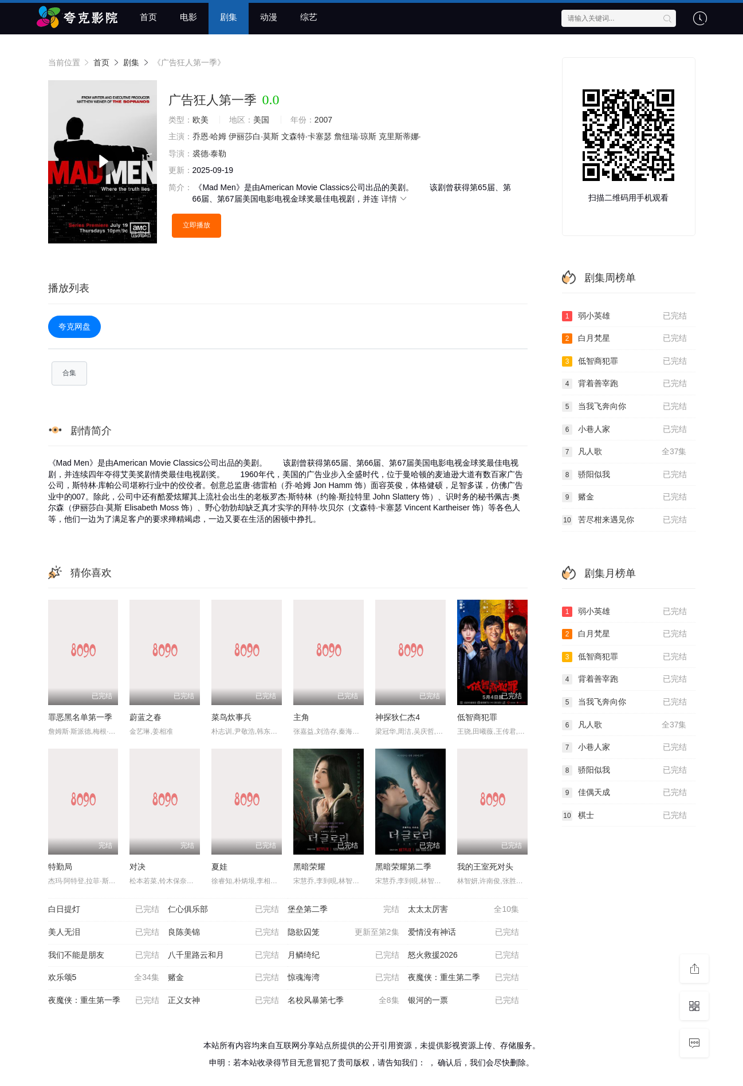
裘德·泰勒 (209, 153)
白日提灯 (103, 909)
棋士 (624, 815)
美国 (261, 119)
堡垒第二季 (343, 909)
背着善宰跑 (624, 383)
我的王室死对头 (485, 866)
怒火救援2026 (463, 955)
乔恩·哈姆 (209, 136)
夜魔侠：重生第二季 (463, 977)
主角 (301, 717)
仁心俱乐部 (223, 909)
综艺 (308, 17)
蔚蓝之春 (145, 717)
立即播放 (196, 225)
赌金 (223, 977)
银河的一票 (463, 1000)
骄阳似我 (624, 475)
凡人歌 (624, 452)
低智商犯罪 (477, 717)
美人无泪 (103, 932)
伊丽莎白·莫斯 (254, 136)
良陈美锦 (223, 932)
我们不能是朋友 (103, 955)
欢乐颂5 (103, 977)
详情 (394, 198)
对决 (137, 866)
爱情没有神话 (463, 932)
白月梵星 (624, 338)
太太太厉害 (463, 909)
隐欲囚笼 (343, 932)
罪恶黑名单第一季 (80, 717)
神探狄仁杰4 (397, 717)
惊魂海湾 (343, 977)
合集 (69, 373)
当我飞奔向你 (624, 406)
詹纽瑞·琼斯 (355, 136)
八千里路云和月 (223, 955)
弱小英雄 (624, 316)
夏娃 (219, 866)
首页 (148, 17)
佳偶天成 (624, 792)
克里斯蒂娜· (400, 136)
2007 (323, 119)
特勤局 (60, 866)
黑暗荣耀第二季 (403, 866)
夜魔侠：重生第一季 (103, 1000)
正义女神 (223, 1000)
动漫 (268, 17)
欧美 (200, 119)
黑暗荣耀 (309, 866)
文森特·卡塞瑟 (306, 136)
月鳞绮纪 (343, 955)
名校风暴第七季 (343, 1000)
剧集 (228, 17)
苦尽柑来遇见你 (624, 520)
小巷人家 (624, 429)
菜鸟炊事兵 (231, 717)
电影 (188, 17)
